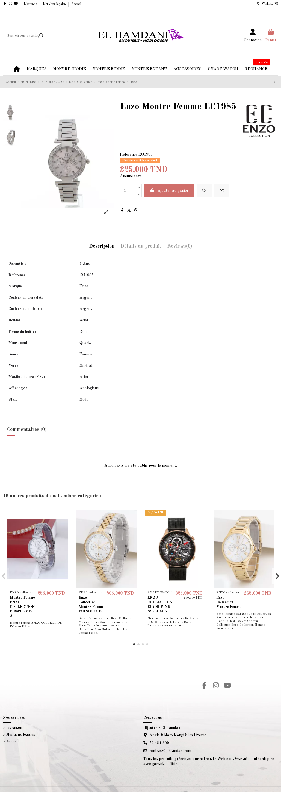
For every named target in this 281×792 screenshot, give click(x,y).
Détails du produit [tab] (140, 246)
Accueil (76, 4)
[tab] (179, 248)
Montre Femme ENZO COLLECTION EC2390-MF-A (22, 607)
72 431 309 (159, 743)
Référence (128, 154)
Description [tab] (102, 246)
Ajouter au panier (169, 190)
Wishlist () (267, 3)
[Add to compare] (221, 190)
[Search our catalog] (41, 36)
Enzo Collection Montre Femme (228, 602)
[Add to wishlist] (204, 190)
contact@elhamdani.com (170, 751)
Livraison (31, 4)
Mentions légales (54, 4)
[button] (134, 644)
